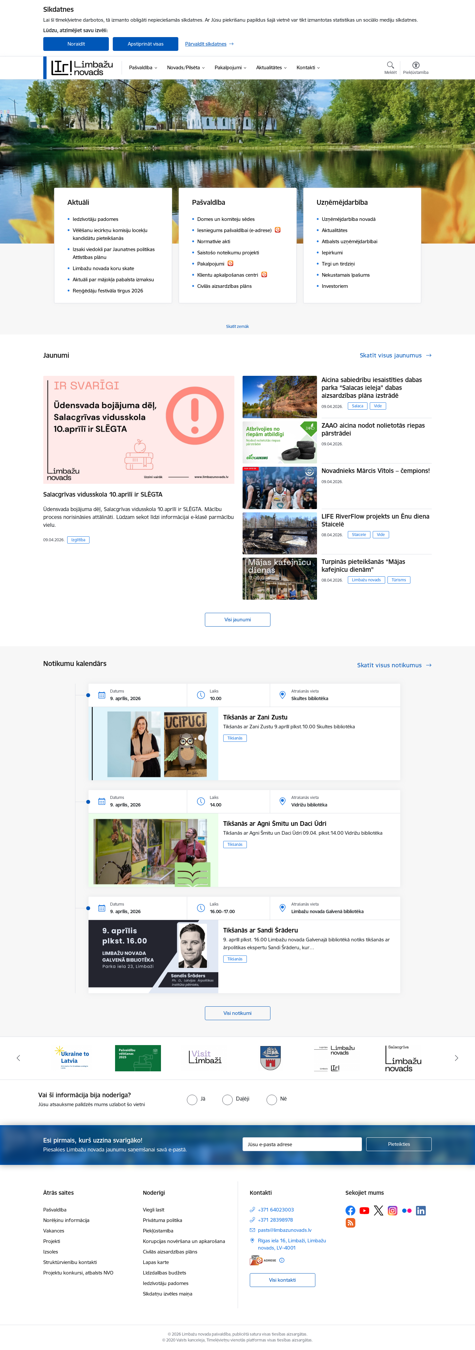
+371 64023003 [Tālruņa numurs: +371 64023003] (276, 1210)
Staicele (359, 534)
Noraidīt (76, 44)
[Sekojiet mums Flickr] (407, 1210)
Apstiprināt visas (146, 44)
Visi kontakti (282, 1280)
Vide (378, 405)
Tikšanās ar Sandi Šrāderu (260, 930)
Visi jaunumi (238, 619)
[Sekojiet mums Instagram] (393, 1210)
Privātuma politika (162, 1220)
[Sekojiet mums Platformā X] (379, 1210)
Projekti (51, 1241)
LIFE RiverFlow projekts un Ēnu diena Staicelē (375, 520)
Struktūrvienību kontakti (70, 1262)
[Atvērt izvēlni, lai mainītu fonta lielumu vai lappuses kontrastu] (416, 69)
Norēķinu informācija (66, 1220)
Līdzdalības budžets (164, 1273)
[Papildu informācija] (281, 1260)
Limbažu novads (366, 579)
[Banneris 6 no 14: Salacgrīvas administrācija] (403, 1058)
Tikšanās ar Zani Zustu (255, 717)
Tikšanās (235, 738)
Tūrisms (399, 579)
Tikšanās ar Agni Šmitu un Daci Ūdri (275, 823)
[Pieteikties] (399, 1144)
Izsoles (50, 1252)
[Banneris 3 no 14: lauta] (204, 1058)
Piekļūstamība (158, 1231)
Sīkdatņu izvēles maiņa (167, 1294)
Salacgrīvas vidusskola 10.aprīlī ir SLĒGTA (102, 494)
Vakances (53, 1231)
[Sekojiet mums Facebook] (350, 1210)
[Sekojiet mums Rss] (350, 1223)
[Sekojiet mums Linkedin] (421, 1211)
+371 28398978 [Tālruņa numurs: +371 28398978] (275, 1220)
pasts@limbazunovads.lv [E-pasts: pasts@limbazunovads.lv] (284, 1230)
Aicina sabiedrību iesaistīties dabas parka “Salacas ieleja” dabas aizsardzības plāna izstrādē (372, 387)
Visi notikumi (237, 1013)
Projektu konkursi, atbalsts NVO (78, 1273)
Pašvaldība (55, 1210)
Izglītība (78, 539)
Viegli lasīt (153, 1210)
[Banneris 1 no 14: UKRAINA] (71, 1058)
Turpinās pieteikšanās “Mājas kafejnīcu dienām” (363, 565)
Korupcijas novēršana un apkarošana (184, 1241)
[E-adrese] (263, 1260)
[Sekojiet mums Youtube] (364, 1210)
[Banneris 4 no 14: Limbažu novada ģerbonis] (270, 1058)
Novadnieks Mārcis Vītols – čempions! (376, 471)
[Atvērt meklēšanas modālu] (390, 69)
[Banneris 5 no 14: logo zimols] (337, 1058)
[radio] (196, 1099)
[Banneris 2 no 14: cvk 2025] (138, 1058)
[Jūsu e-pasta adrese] (302, 1144)
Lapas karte (156, 1262)
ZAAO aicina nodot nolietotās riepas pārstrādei (373, 429)
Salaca (357, 405)
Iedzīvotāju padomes (165, 1283)
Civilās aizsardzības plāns (170, 1252)
